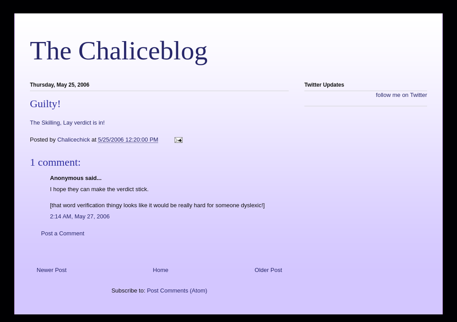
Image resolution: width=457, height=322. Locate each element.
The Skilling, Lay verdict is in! (67, 122)
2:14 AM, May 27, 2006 (80, 216)
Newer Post (51, 270)
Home (161, 270)
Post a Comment (62, 233)
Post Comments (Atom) (177, 290)
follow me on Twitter (401, 95)
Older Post (268, 270)
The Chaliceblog (119, 50)
